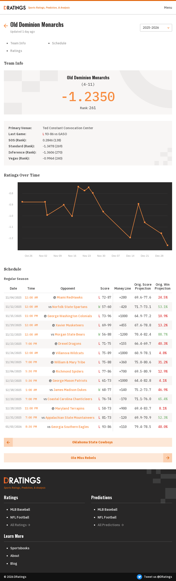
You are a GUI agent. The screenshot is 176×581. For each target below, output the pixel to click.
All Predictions (111, 525)
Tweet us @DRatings (154, 576)
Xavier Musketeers (70, 325)
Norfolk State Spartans (69, 307)
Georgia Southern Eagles (70, 427)
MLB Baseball (20, 509)
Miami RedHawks (69, 297)
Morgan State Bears (70, 334)
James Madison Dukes (69, 390)
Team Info (18, 43)
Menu (168, 8)
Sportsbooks (19, 548)
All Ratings (20, 525)
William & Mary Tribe (69, 362)
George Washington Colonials (69, 316)
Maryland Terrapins (69, 408)
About (14, 556)
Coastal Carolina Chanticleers (69, 399)
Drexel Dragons (69, 344)
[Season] (156, 28)
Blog (13, 563)
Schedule (59, 43)
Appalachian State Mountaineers (69, 418)
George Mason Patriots (69, 381)
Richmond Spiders (69, 371)
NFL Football (19, 517)
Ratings (16, 51)
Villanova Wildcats (70, 353)
